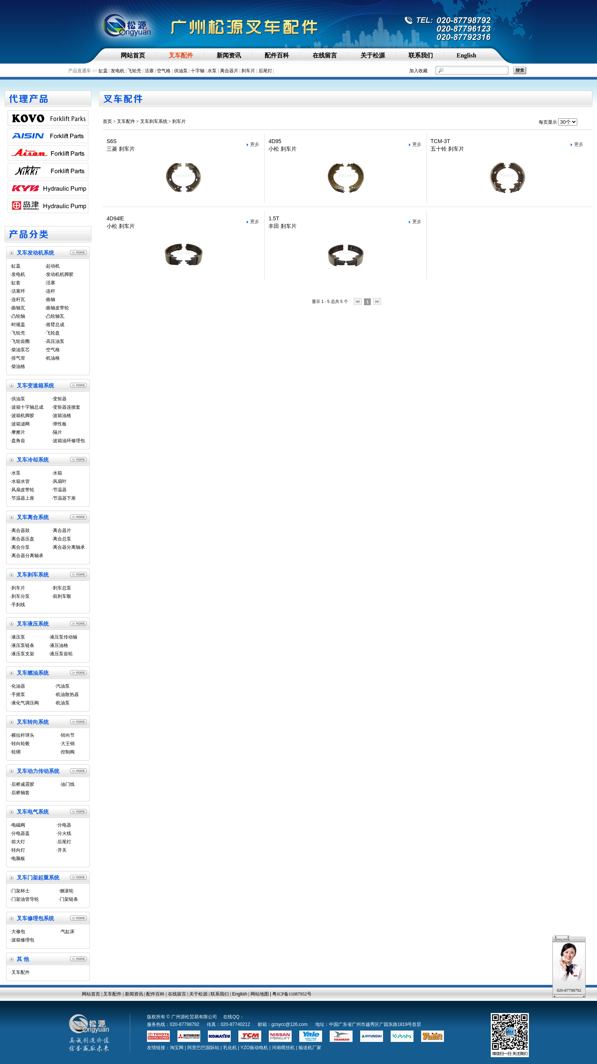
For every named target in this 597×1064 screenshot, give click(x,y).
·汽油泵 (62, 686)
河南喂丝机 (283, 1047)
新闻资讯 (134, 994)
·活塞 (50, 282)
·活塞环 (17, 291)
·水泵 (15, 473)
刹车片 (248, 70)
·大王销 (67, 743)
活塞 (149, 70)
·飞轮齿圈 (20, 341)
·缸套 (15, 282)
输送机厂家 (309, 1047)
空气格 (164, 70)
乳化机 (230, 1047)
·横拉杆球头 (22, 735)
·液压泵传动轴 (63, 637)
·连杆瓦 (17, 299)
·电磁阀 (17, 825)
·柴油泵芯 (20, 349)
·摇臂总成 (54, 324)
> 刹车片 (177, 121)
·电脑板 (17, 858)
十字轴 (197, 70)
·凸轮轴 (17, 316)
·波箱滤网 (20, 424)
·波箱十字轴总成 (26, 407)
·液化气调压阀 (24, 703)
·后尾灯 (63, 841)
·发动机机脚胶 (59, 274)
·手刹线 (17, 604)
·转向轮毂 (20, 743)
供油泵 (181, 70)
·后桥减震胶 (22, 784)
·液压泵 (17, 637)
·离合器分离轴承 (68, 547)
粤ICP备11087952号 (291, 994)
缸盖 (103, 70)
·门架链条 (68, 899)
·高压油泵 (54, 341)
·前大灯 (17, 841)
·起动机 (52, 266)
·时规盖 (17, 324)
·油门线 (67, 784)
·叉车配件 (20, 972)
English (239, 994)
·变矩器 (59, 398)
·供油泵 (17, 398)
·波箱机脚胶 (22, 415)
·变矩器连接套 (66, 407)
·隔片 (57, 432)
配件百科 (155, 994)
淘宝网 (177, 1047)
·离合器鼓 (20, 530)
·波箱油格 (61, 415)
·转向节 (67, 735)
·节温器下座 (64, 498)
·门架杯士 (20, 891)
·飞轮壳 (17, 333)
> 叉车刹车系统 (152, 121)
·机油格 (52, 358)
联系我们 (220, 994)
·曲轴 (50, 299)
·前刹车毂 (61, 596)
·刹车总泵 (61, 588)
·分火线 (63, 833)
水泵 (212, 70)
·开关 (61, 850)
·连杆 (50, 291)
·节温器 (59, 489)
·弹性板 (59, 424)
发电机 (118, 70)
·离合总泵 (61, 539)
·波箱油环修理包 (68, 440)
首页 (107, 121)
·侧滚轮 (66, 891)
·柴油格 (17, 366)
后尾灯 (265, 70)
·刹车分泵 (20, 596)
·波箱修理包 (22, 940)
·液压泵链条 (22, 645)
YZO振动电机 (254, 1047)
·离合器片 (61, 530)
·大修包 (17, 931)
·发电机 (17, 274)
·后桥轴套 (20, 792)
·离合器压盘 (22, 539)
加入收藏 (418, 70)
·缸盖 (15, 266)
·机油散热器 (67, 694)
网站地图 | (262, 994)
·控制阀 (67, 752)
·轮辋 (15, 752)
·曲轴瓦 (17, 308)
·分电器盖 (20, 833)
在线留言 (177, 994)
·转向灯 (17, 850)
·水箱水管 (20, 481)
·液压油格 (58, 645)
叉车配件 (126, 121)
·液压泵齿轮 (61, 653)
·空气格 (52, 349)
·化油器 (17, 686)
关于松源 (198, 994)
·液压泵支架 (22, 653)
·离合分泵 (20, 547)
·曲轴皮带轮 (57, 308)
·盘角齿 (17, 440)
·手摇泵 (17, 694)
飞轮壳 (134, 70)
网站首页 (91, 994)
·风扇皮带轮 (22, 489)
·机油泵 (62, 703)
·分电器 (63, 825)
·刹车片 (17, 588)
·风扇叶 (59, 481)
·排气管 (17, 358)
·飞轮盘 (52, 333)
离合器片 (229, 70)
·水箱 (57, 473)
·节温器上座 (22, 498)
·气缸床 (67, 931)
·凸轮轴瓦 (54, 316)
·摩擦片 (17, 432)
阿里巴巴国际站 (203, 1047)
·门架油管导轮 (24, 899)
